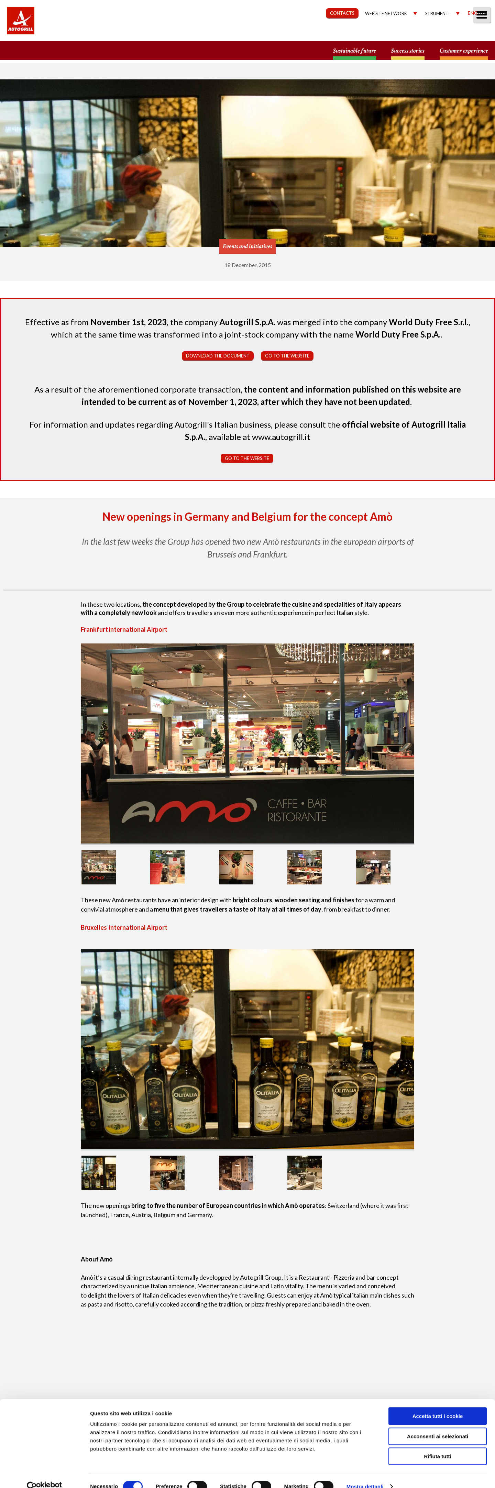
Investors (412, 33)
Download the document (218, 356)
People (478, 33)
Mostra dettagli (365, 1474)
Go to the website (287, 356)
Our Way (267, 33)
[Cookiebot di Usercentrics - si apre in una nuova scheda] (44, 1474)
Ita (483, 13)
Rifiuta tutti (437, 1444)
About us (228, 33)
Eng (472, 13)
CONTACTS (342, 13)
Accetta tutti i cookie (437, 1404)
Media (447, 33)
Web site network (386, 13)
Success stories (408, 51)
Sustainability (314, 33)
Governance (366, 33)
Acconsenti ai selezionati (437, 1424)
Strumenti (437, 13)
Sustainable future (354, 51)
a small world (66, 50)
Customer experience (464, 51)
